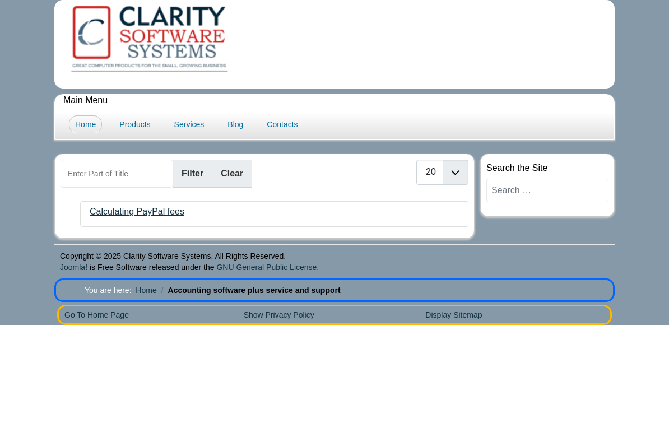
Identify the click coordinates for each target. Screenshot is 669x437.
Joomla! (73, 267)
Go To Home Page (96, 314)
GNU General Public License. (267, 267)
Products (134, 124)
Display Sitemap (453, 314)
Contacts (282, 124)
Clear (232, 173)
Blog (235, 124)
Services (189, 124)
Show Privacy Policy (279, 314)
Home (85, 124)
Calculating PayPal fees (137, 211)
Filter (192, 173)
